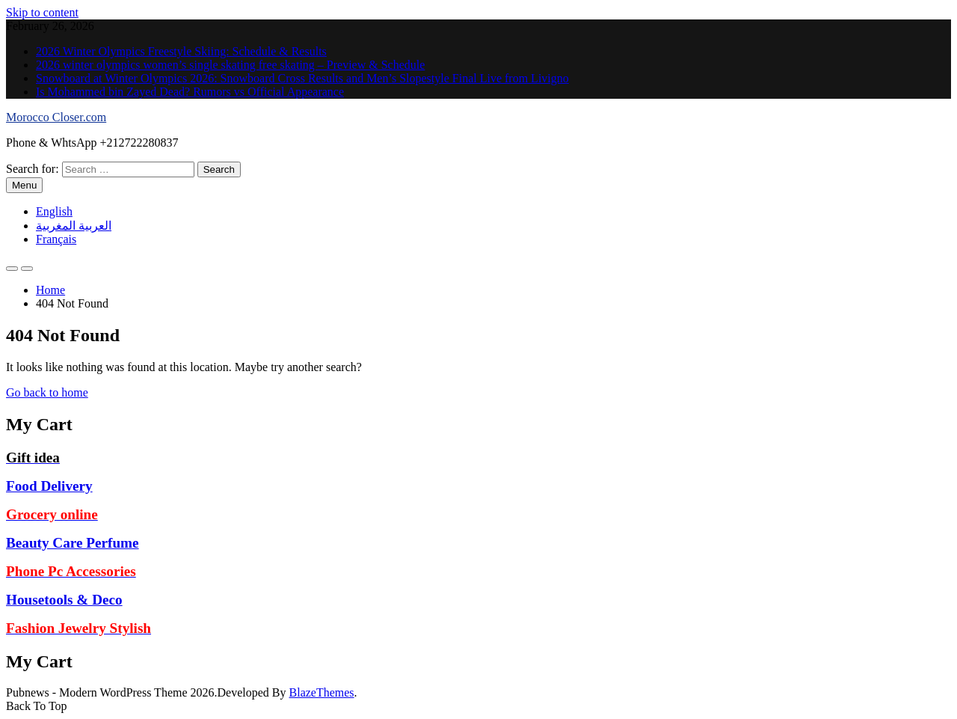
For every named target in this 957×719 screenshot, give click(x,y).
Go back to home (47, 392)
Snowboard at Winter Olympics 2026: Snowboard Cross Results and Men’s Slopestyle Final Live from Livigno (302, 78)
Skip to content (42, 12)
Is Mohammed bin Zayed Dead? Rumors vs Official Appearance (190, 91)
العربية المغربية (73, 225)
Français (56, 239)
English (54, 211)
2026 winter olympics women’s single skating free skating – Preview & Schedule (230, 64)
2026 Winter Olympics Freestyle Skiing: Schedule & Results (181, 51)
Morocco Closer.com (56, 117)
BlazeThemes (321, 692)
